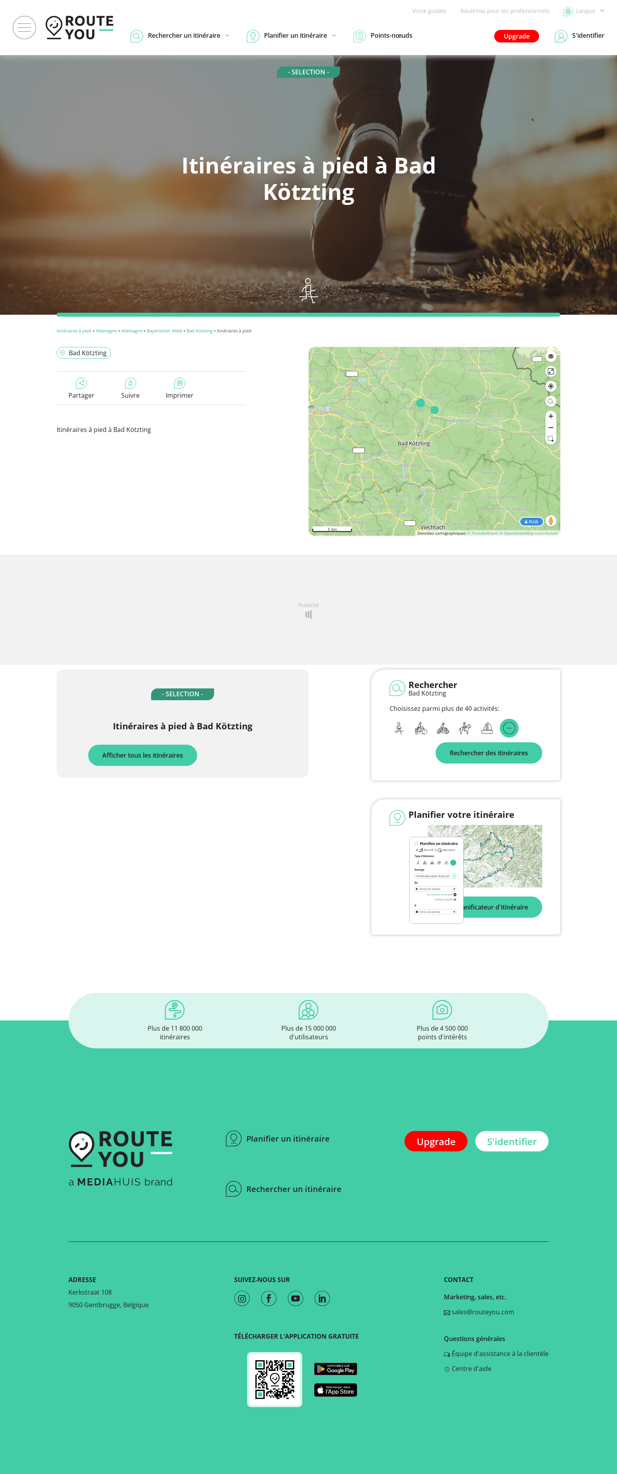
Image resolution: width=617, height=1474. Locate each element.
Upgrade (517, 36)
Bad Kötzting (199, 331)
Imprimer (180, 389)
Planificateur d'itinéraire (492, 907)
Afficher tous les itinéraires (142, 755)
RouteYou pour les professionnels (504, 11)
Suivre (130, 389)
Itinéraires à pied (74, 331)
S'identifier (512, 1141)
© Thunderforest (482, 533)
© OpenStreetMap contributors (528, 533)
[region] (434, 441)
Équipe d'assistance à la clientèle (496, 1353)
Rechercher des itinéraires (489, 753)
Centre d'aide (467, 1368)
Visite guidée (429, 11)
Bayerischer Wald (164, 331)
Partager (81, 389)
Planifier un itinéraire (278, 1138)
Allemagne (106, 331)
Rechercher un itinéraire (284, 1189)
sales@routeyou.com (479, 1312)
